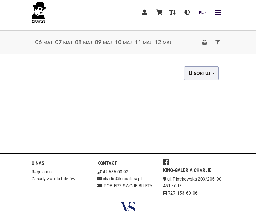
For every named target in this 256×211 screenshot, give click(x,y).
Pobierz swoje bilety (124, 186)
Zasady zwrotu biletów (53, 178)
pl (201, 12)
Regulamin (42, 172)
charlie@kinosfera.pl (122, 178)
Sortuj (199, 73)
